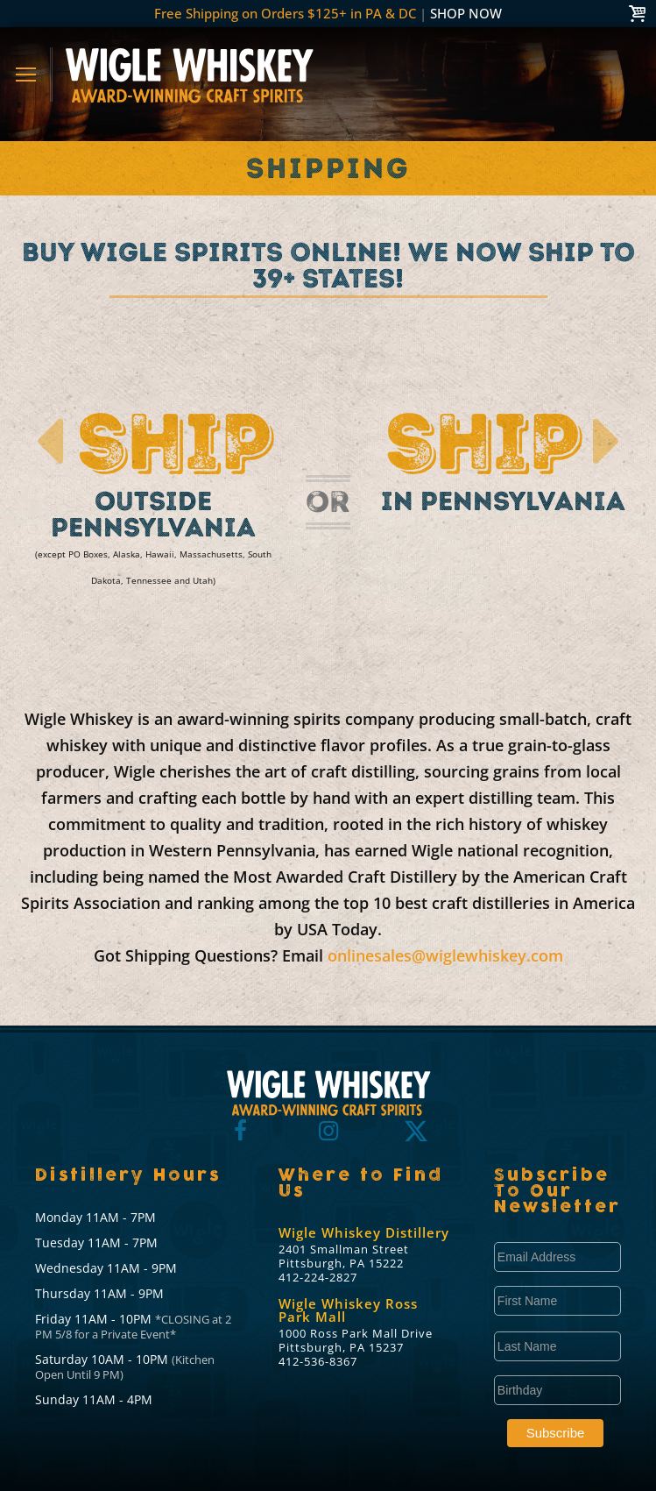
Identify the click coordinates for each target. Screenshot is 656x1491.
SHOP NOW (466, 13)
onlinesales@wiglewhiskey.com (445, 955)
